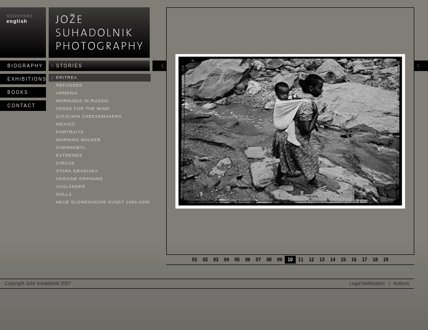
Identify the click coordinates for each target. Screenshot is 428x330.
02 (205, 259)
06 (247, 259)
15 (343, 259)
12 (311, 259)
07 (258, 259)
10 (290, 259)
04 (226, 259)
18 (374, 259)
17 (364, 259)
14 (332, 259)
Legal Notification (367, 283)
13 (322, 259)
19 (386, 259)
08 (268, 259)
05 (237, 259)
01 (194, 259)
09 (279, 259)
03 (216, 259)
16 (353, 259)
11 (301, 259)
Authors (401, 283)
